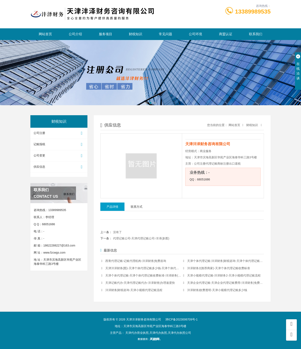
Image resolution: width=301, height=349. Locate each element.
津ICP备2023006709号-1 (181, 319)
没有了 (117, 232)
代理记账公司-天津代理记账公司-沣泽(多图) (141, 238)
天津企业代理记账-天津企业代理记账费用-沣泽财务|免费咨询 (223, 283)
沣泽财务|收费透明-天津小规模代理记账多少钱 (215, 290)
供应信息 (59, 167)
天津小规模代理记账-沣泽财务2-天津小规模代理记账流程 (222, 275)
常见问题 (165, 34)
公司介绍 (75, 34)
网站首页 (45, 34)
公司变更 (59, 155)
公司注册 (59, 133)
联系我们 (255, 34)
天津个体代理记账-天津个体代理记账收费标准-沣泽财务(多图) (141, 275)
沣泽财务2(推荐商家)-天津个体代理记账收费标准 (216, 268)
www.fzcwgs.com (54, 252)
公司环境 (195, 34)
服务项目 (105, 34)
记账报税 (59, 144)
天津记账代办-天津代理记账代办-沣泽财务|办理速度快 (138, 283)
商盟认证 (225, 34)
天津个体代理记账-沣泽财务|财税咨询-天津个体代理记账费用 (223, 261)
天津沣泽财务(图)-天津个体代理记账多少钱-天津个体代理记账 (141, 268)
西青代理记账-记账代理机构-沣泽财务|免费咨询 (133, 261)
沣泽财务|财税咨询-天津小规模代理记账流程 (131, 290)
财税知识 (135, 34)
